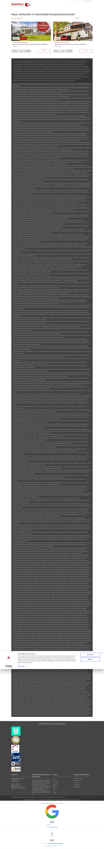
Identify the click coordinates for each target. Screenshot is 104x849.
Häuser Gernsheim (68, 413)
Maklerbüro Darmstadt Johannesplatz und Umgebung (75, 597)
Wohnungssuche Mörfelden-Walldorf (37, 124)
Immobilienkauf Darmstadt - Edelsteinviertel (20, 551)
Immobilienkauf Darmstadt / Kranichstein (77, 199)
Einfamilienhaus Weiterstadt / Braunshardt (20, 482)
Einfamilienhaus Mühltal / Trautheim (19, 254)
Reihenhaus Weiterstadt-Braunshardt (24, 96)
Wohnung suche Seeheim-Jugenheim (19, 204)
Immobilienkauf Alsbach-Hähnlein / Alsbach (66, 346)
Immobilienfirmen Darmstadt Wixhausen (27, 560)
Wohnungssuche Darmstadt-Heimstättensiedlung (43, 131)
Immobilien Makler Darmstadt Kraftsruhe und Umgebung (37, 585)
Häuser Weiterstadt (20, 153)
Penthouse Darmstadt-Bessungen (64, 293)
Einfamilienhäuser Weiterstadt (65, 154)
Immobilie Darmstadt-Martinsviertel (45, 539)
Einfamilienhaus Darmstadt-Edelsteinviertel (36, 147)
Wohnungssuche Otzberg (53, 89)
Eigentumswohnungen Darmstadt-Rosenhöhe (61, 170)
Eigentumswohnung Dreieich (24, 257)
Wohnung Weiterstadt (67, 153)
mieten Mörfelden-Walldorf (62, 124)
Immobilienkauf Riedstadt (61, 245)
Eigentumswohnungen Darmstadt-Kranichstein (56, 110)
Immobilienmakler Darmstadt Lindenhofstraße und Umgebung (30, 681)
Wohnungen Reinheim (71, 457)
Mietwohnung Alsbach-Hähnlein (31, 183)
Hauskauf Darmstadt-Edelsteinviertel (51, 149)
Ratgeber (55, 784)
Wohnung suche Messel (60, 477)
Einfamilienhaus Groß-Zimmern (58, 383)
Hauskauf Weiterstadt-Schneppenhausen (65, 448)
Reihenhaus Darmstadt (59, 314)
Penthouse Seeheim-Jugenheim (26, 206)
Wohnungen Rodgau (66, 459)
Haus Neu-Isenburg (54, 500)
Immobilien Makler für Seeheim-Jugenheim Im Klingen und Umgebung (53, 681)
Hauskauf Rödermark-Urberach (42, 321)
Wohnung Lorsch (16, 261)
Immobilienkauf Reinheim (25, 456)
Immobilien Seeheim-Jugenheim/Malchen (56, 429)
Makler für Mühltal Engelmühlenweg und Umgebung (40, 698)
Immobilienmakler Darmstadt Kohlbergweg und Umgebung (45, 640)
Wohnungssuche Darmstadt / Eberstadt (31, 160)
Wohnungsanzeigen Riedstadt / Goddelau (56, 324)
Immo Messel (79, 475)
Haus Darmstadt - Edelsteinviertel (36, 553)
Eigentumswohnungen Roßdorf (40, 231)
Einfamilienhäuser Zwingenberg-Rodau (33, 179)
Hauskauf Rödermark (28, 223)
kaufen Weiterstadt (16, 154)
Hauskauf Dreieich (76, 257)
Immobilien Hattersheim (72, 406)
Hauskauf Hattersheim (81, 406)
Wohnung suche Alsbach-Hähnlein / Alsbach (50, 346)
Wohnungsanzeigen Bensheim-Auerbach (45, 278)
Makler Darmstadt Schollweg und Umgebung (67, 590)
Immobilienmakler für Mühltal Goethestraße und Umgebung (46, 707)
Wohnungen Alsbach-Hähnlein (77, 186)
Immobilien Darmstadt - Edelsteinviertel (51, 551)
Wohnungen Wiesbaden (52, 91)
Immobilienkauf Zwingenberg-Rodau (37, 181)
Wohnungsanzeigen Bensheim (77, 101)
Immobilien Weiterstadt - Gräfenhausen (62, 266)
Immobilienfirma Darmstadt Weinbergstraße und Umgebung (67, 636)
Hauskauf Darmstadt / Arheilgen (26, 376)
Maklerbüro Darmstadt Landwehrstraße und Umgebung (42, 670)
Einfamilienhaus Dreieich (67, 259)
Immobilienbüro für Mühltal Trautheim (25, 691)
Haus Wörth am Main (55, 351)
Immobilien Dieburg (61, 503)
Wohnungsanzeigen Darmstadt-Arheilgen (67, 167)
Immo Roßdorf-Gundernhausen (24, 99)
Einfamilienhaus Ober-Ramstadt (43, 236)
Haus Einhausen (43, 486)
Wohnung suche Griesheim (32, 512)
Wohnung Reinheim (16, 456)
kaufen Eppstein (47, 498)
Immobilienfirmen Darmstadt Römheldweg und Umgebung (76, 631)
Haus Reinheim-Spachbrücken (45, 112)
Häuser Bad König (75, 339)
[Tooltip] (63, 803)
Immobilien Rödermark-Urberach (65, 321)
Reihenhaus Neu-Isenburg (46, 500)
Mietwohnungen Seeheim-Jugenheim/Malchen (29, 431)
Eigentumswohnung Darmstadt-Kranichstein (78, 108)
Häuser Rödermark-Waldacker (79, 369)
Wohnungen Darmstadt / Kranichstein (63, 199)
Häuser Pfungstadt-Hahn (82, 365)
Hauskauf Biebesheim (43, 479)
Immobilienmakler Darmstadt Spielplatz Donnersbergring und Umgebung (62, 620)
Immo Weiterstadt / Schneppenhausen (57, 142)
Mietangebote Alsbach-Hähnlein (33, 186)
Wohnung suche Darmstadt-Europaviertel (60, 305)
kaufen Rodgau (15, 459)
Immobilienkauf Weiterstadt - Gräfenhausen (20, 264)
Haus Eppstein (52, 498)
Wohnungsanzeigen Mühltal (18, 303)
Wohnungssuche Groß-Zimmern (18, 381)
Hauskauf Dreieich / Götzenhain (43, 434)
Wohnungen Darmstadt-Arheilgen (27, 167)
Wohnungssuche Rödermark (38, 220)
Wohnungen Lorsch (23, 261)
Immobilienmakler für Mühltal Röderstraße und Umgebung (60, 698)
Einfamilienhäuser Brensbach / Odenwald (60, 270)
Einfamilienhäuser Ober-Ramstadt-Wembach (29, 227)
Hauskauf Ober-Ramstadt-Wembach (43, 227)
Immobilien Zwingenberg (49, 340)
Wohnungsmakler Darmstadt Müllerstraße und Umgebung (77, 668)
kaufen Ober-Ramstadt (26, 241)
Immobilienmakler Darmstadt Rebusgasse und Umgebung (27, 617)
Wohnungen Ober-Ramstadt (51, 238)
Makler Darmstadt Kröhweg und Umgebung (56, 608)
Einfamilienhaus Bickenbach (51, 174)
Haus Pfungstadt (51, 489)
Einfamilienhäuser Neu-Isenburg (84, 500)
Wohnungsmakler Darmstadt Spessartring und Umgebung (46, 636)
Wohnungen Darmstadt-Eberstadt (52, 218)
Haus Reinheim (86, 456)
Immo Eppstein (66, 498)
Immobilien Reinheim (16, 457)
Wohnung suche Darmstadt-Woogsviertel (72, 117)
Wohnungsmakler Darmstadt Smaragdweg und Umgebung (64, 645)
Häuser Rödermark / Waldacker (72, 273)
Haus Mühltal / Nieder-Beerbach (50, 285)
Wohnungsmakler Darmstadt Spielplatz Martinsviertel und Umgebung (29, 597)
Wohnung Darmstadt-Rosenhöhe (75, 170)
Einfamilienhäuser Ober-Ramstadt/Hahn (26, 440)
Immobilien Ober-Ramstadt (27, 239)
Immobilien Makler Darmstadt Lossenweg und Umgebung (43, 645)
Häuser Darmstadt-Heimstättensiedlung (34, 126)
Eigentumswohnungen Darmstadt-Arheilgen (28, 169)
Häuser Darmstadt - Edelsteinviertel (48, 553)
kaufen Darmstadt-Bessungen (22, 291)
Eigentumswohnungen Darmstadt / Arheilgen (66, 374)
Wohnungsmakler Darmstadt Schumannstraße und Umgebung (24, 688)
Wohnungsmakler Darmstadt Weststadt (74, 562)
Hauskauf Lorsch (46, 261)
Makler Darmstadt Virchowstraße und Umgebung (61, 670)
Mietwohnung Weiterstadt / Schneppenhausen (44, 144)
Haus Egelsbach (54, 163)
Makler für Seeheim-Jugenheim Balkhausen (43, 688)
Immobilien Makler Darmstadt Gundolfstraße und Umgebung (72, 613)
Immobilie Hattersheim (39, 406)
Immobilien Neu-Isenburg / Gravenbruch (33, 415)
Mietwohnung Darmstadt (84, 312)
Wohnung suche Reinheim (49, 457)
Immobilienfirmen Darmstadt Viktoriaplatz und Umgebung (51, 592)
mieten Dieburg (50, 505)
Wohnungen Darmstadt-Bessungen (60, 291)
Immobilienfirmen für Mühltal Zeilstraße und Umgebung (41, 702)
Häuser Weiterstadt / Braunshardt (28, 484)
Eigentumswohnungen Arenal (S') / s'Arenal (20, 202)
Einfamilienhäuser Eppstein (75, 498)
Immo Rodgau (26, 461)
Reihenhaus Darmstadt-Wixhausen (84, 395)
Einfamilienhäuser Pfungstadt (28, 489)
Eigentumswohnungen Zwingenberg (33, 344)
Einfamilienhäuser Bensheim (66, 103)
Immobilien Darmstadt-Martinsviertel (65, 537)
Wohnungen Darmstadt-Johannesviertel (20, 427)
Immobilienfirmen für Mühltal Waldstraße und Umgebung (76, 695)
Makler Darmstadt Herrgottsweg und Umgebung (81, 594)
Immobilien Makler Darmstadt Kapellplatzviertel (80, 555)
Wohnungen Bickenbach (74, 176)
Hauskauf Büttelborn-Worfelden (32, 378)
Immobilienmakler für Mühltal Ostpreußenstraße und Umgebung (77, 714)
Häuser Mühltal (69, 301)
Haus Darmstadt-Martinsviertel (77, 537)
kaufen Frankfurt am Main (17, 441)
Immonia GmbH (33, 797)
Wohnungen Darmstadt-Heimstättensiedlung (28, 128)
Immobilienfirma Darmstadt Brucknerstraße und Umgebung (29, 684)
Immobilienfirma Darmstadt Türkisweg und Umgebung (22, 670)
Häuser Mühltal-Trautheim (54, 298)
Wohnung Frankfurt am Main (28, 441)
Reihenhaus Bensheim (29, 103)
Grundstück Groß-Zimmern (30, 381)
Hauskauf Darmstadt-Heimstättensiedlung (73, 128)
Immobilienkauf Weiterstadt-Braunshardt (20, 94)
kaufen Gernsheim (26, 413)
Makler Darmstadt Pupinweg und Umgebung (58, 610)
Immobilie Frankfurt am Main (38, 441)
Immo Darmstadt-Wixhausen (30, 395)
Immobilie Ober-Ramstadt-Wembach (76, 225)
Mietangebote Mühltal (41, 300)
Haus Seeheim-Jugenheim (81, 204)
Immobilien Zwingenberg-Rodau (78, 179)
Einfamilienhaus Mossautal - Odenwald (20, 386)
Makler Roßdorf (16, 564)
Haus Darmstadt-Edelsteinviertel (24, 149)
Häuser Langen (82, 335)
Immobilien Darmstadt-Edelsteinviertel (65, 149)
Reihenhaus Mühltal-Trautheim (43, 296)
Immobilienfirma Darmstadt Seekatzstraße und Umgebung (72, 606)
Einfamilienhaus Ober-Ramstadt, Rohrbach (20, 156)
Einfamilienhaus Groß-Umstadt (18, 452)
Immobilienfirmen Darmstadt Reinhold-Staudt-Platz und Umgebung (75, 617)
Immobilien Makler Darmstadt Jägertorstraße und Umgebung (56, 677)
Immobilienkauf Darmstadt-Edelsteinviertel (20, 147)
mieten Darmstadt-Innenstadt (62, 192)
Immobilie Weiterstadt (83, 154)
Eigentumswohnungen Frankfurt (36, 548)
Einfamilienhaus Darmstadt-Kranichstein (38, 108)
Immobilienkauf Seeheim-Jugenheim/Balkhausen (46, 135)
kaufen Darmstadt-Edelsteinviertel (77, 147)
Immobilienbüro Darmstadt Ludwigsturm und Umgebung (72, 583)
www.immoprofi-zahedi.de (19, 788)
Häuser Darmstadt (43, 310)
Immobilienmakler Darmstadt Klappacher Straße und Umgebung (67, 647)
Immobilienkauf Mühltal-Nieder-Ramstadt (20, 411)
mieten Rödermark (47, 220)
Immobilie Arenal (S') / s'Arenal (42, 200)
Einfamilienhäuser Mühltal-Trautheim (53, 294)
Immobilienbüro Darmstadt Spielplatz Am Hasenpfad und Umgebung (51, 617)
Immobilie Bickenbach (35, 177)
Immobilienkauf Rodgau (33, 459)
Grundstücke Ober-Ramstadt (18, 238)
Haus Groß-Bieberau (26, 317)
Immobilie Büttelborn (59, 234)
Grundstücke (76, 782)
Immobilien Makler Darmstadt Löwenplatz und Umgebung (70, 581)
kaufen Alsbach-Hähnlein (67, 183)
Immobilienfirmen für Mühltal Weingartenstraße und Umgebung (59, 709)
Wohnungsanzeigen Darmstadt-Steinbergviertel (77, 544)
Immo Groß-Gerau (47, 390)
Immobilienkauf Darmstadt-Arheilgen (43, 169)
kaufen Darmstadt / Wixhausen (18, 401)
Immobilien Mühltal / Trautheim (31, 255)
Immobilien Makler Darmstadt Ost (40, 558)
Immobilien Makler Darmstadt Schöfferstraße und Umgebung (55, 668)
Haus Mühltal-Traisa (77, 250)
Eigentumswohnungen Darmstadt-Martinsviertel (36, 535)
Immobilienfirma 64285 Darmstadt (47, 565)
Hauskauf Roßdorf (57, 231)
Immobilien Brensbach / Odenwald (34, 270)
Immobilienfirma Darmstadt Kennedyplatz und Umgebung (78, 576)
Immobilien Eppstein (59, 498)
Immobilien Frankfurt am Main (49, 441)
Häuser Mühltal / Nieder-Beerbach (41, 287)
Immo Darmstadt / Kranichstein (45, 195)
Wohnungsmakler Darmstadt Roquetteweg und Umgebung (50, 642)
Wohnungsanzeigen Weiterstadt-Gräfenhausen (43, 521)
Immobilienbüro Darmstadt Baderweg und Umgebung (22, 682)
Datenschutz (58, 797)
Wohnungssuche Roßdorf (20, 232)
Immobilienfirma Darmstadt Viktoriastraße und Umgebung (61, 633)
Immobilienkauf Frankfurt (63, 549)
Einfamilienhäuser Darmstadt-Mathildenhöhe (63, 466)
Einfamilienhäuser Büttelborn (28, 234)
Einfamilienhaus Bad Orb (17, 394)
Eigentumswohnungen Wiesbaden (41, 91)
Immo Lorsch (63, 261)
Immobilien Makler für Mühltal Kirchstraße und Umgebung (80, 709)
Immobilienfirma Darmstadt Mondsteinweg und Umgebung (61, 673)
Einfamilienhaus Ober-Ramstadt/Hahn (19, 438)
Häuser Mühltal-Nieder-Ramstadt (50, 411)
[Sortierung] (83, 18)
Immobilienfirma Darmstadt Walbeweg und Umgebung (34, 654)
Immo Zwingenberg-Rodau (56, 179)
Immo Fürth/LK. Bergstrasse (32, 463)
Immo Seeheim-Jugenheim (28, 209)
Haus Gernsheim (86, 413)
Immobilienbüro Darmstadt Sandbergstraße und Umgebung (27, 626)
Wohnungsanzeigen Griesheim (26, 510)
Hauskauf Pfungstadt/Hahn (48, 532)
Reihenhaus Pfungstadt (66, 491)
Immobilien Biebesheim (28, 479)
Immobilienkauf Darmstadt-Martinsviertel (51, 537)
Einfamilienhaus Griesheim (22, 512)
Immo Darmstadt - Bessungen (49, 138)
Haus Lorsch (35, 262)
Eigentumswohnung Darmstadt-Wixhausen (34, 397)
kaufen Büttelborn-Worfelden (26, 379)
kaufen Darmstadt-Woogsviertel (81, 119)
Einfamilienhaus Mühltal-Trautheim (40, 294)
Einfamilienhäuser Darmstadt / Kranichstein (58, 195)
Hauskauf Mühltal (49, 300)
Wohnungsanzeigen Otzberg (77, 87)
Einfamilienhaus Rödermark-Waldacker (20, 369)
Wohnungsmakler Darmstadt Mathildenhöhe (60, 557)
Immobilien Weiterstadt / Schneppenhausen (27, 144)
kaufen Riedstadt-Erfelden (84, 420)
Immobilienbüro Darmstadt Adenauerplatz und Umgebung (23, 611)
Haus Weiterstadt (34, 154)
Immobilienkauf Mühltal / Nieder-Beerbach (27, 287)
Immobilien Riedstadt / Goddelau (73, 326)
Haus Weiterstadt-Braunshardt (64, 96)
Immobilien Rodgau (58, 459)
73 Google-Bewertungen (52, 827)
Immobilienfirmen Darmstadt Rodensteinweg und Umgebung (59, 656)
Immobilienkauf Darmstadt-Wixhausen (57, 395)
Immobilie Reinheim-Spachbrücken (72, 112)
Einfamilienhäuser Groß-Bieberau (55, 317)
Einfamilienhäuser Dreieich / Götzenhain (80, 434)
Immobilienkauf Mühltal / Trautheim (19, 255)
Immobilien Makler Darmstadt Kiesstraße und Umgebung (29, 606)
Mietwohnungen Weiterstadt (25, 154)
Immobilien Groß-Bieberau (23, 319)
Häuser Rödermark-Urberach (26, 323)
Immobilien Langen (47, 337)
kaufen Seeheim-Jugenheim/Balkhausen (79, 135)
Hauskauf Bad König (82, 339)
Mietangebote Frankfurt (68, 548)
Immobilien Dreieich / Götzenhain (66, 434)
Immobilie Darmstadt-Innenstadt (37, 192)
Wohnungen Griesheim (67, 512)
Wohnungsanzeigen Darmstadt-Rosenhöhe (78, 172)
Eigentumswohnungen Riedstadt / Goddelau (72, 324)
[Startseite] (20, 5)
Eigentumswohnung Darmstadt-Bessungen (25, 293)
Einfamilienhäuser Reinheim (26, 457)
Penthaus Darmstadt (16, 316)
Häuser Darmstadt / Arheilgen (80, 374)
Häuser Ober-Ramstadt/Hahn (32, 438)
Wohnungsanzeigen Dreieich (60, 257)
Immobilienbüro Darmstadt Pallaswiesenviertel (55, 564)
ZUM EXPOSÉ (43, 51)
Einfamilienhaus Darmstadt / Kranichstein (31, 195)
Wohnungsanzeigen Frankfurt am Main (27, 443)
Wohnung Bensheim (16, 101)
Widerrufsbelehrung (51, 797)
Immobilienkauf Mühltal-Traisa (39, 250)
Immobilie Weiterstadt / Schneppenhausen (72, 142)
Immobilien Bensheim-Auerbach (18, 278)
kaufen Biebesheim (69, 479)
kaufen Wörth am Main (47, 351)
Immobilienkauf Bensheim (35, 101)
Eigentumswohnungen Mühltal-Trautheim (80, 294)
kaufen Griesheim (78, 510)
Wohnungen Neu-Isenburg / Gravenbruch (20, 418)
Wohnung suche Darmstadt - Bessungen (20, 138)
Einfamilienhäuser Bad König (59, 339)
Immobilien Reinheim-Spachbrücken (38, 114)
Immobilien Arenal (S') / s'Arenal (72, 202)
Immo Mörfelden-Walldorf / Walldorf (49, 470)
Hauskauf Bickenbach (78, 174)
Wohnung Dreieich (16, 259)
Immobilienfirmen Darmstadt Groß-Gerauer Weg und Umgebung (69, 672)
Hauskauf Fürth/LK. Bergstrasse (43, 463)
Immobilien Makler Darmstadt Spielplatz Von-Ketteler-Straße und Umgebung (26, 619)
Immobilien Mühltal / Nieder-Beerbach (63, 285)
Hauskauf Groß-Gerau (39, 390)
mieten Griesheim (25, 509)
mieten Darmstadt (16, 314)
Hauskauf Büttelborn (51, 234)
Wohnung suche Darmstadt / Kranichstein (70, 197)
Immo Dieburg (32, 503)
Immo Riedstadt (59, 243)
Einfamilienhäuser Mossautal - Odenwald (20, 388)
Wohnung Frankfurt (26, 548)
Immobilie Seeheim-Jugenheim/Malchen (61, 431)
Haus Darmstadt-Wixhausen (77, 397)
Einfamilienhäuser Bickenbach (29, 174)
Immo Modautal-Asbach (50, 328)
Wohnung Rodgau (51, 459)
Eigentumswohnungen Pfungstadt (77, 491)
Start (54, 778)
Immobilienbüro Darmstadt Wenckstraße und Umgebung (75, 643)
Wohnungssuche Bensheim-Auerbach (70, 280)
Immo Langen (53, 337)
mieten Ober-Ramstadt (17, 241)
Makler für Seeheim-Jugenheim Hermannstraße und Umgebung (30, 695)
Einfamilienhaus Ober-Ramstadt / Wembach (20, 355)
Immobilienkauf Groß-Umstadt (39, 452)
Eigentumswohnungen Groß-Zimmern (37, 385)
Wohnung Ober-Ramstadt (84, 239)
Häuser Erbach (68, 268)
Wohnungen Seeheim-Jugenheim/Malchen (71, 429)
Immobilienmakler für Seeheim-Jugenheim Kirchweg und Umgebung (54, 695)
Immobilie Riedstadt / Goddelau (35, 326)
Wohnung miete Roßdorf (25, 229)
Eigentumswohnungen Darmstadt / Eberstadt (47, 161)
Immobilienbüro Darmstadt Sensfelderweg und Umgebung (38, 656)
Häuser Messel (21, 475)
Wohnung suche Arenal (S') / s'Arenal (59, 202)
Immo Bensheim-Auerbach (33, 280)
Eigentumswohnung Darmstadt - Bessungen (48, 140)
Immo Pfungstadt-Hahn (30, 367)
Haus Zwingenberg (82, 342)
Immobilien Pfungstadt (59, 489)
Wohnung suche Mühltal (27, 301)
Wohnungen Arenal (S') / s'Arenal (54, 200)
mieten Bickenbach (48, 176)
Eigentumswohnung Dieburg (42, 505)
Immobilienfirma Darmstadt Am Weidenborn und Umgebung (23, 650)
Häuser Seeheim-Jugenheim (60, 204)
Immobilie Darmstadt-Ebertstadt (32, 332)
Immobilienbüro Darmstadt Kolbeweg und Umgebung (65, 640)
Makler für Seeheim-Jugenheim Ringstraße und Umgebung (51, 700)
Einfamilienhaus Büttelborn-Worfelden (19, 378)
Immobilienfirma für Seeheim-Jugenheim (60, 689)
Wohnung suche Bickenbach (40, 174)
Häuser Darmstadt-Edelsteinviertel (64, 147)
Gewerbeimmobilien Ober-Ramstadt (72, 239)
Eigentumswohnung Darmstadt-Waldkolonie (49, 493)
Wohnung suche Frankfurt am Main (61, 441)
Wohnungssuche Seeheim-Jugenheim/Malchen (39, 429)
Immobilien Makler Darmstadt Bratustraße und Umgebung (58, 649)
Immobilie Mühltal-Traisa (17, 252)
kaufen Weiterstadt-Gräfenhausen (80, 519)
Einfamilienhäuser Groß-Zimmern (62, 381)
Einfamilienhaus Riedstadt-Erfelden (63, 420)
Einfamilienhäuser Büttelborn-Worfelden (39, 379)
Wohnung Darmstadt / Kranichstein (24, 197)
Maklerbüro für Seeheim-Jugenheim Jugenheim (60, 688)
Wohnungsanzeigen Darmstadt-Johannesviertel (33, 424)
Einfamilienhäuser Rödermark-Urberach (39, 323)
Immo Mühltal (54, 301)
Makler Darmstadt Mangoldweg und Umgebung (64, 624)
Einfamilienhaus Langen (64, 335)
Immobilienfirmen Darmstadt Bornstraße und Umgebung (49, 626)
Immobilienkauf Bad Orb (44, 394)
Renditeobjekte (77, 786)
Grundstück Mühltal (33, 300)
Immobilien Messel (86, 475)
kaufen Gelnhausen (16, 362)
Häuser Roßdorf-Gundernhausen (34, 98)
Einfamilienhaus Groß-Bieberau (67, 317)
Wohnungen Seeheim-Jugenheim (48, 204)
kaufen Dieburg (56, 505)
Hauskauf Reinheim (51, 456)
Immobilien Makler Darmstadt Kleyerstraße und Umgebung (69, 652)
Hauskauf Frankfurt (29, 549)
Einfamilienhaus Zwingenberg (31, 342)
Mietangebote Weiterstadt (70, 151)
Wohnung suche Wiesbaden (18, 92)
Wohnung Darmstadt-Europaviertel (54, 307)
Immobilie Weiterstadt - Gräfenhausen (80, 264)
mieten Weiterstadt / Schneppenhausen (60, 144)
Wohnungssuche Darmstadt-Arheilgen (31, 165)
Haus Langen (15, 335)
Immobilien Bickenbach (17, 177)
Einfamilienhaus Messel (35, 477)
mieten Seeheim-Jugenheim (18, 209)
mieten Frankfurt (22, 549)
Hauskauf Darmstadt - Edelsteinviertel (81, 551)
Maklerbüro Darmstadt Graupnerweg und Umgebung (28, 647)
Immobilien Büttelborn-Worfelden (80, 378)
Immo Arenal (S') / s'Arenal (33, 202)
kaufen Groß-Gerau (54, 390)
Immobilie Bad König (36, 339)
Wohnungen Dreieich (59, 259)
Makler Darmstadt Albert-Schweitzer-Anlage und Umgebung (70, 572)
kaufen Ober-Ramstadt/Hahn (54, 438)
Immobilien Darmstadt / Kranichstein (49, 199)
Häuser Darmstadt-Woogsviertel (23, 119)
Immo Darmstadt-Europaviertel (73, 305)
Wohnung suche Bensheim (25, 101)
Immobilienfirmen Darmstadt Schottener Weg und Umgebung (34, 677)
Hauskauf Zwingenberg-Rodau (66, 179)
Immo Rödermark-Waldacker (68, 369)
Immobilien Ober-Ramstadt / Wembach (32, 356)
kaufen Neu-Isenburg (37, 500)
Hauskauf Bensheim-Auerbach (44, 280)
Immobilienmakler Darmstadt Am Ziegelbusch (39, 564)
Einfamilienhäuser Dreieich (34, 257)
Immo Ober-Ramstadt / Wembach (59, 356)
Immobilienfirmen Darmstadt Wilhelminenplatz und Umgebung (37, 571)
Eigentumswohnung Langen (23, 335)
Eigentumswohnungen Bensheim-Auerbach (81, 277)
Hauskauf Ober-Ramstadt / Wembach (35, 355)
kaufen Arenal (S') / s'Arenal (18, 200)
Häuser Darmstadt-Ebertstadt (33, 333)
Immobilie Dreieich (35, 259)
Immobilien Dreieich (68, 257)
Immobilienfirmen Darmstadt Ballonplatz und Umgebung (49, 581)
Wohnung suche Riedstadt (25, 243)
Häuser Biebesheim (62, 479)
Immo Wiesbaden (32, 91)
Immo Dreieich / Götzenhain (55, 434)
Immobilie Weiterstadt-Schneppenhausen (71, 450)
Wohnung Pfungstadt (64, 487)
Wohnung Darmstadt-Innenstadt (26, 193)
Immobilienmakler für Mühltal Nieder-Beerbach (73, 693)
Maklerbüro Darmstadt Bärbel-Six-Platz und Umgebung (61, 615)
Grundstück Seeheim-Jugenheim (53, 206)
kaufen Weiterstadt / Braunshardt (41, 484)
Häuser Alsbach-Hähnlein (77, 183)
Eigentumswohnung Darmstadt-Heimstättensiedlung (49, 130)
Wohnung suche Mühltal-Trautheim (76, 296)
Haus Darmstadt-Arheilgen (55, 165)
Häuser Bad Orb (64, 394)
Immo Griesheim (40, 512)
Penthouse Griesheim (48, 512)
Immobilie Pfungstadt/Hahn (76, 532)
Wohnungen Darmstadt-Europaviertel (41, 307)
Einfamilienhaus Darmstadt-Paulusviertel (20, 211)
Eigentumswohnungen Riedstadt (72, 245)
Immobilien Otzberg (22, 87)
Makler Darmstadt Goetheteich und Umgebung (30, 583)
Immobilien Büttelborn (80, 234)
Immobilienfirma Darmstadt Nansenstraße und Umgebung (61, 661)
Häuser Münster (86, 282)
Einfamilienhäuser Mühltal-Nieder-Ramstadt (35, 411)
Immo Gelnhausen (48, 362)
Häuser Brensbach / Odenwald (45, 271)
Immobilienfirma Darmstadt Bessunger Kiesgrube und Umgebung (76, 619)
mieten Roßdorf (31, 231)
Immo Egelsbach (40, 163)
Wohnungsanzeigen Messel (38, 475)
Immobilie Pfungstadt (27, 487)
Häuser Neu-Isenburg (62, 500)
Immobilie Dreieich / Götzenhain (56, 436)
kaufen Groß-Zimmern (69, 383)
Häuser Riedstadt (41, 243)
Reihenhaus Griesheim (17, 509)
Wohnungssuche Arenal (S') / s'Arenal (45, 202)
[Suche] (69, 1)
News (54, 790)
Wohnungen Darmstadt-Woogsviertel (48, 115)
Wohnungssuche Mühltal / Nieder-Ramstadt (57, 528)
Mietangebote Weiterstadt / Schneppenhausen (76, 144)
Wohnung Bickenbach (40, 176)
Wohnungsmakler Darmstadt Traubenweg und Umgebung (40, 633)
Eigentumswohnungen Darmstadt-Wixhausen (64, 397)
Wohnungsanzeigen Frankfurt (47, 548)
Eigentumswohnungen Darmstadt (49, 312)
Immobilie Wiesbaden (58, 92)
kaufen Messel (42, 477)
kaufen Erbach (40, 268)
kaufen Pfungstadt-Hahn (40, 365)
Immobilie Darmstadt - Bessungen (68, 137)
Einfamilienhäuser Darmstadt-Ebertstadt (58, 332)
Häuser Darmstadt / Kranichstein (23, 199)
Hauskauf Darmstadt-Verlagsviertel (49, 514)
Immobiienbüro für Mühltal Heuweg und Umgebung (22, 702)
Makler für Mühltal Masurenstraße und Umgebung (26, 707)
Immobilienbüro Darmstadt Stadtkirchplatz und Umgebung (55, 631)
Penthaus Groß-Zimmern (67, 385)
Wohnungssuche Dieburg (24, 503)
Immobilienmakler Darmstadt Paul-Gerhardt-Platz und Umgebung (67, 569)
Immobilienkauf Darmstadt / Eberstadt (70, 160)
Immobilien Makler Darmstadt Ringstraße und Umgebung (65, 611)
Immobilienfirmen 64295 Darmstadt (31, 567)
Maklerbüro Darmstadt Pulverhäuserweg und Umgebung (69, 679)
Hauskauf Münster (16, 282)
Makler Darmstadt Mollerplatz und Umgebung (40, 578)
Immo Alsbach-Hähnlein (56, 186)
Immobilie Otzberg (29, 87)
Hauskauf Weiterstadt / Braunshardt (53, 484)
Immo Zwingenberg (77, 340)
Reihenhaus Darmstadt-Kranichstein (24, 108)
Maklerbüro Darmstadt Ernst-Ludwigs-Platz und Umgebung (73, 629)
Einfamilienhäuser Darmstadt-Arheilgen (52, 167)
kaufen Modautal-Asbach (59, 328)
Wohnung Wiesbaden (24, 91)
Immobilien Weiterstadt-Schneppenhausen (55, 450)
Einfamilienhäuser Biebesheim (79, 479)
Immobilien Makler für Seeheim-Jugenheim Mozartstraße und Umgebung (26, 705)
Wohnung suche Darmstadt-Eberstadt (42, 216)
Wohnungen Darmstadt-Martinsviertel (19, 541)
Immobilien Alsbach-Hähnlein (22, 186)
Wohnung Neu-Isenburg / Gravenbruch (78, 415)
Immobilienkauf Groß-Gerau (63, 390)
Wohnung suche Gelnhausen (26, 362)
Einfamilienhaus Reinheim (60, 456)
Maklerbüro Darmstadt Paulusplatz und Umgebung (51, 572)
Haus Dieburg (47, 503)
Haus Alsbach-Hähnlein (31, 188)
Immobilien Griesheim (74, 509)
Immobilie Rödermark (52, 223)
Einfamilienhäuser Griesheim (76, 512)
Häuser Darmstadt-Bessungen (41, 289)
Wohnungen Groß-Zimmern (73, 381)
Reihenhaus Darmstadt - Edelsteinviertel (36, 551)
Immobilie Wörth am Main (29, 351)
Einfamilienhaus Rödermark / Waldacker (20, 273)
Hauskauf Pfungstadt (72, 487)
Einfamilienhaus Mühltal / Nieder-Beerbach (20, 285)
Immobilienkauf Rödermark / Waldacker (59, 273)
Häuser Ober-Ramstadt (83, 238)
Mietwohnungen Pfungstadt (18, 489)
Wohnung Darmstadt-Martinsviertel (83, 535)
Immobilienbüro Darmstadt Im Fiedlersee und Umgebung (27, 652)
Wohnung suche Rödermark (18, 220)
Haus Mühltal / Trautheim (65, 254)
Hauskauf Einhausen (83, 486)
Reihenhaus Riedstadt (36, 245)
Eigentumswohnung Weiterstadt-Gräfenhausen (74, 521)
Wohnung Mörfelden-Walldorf (25, 124)
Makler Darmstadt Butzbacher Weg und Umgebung (45, 666)
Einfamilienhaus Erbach (17, 268)
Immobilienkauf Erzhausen (17, 358)
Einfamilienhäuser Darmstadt (59, 310)
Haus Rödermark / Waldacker (29, 275)
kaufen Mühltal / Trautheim (45, 254)
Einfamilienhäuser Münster (78, 282)
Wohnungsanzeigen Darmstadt (81, 310)
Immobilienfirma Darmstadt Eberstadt (46, 562)
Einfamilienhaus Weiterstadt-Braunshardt (50, 96)
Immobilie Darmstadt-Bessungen (29, 289)
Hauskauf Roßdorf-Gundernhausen (76, 98)
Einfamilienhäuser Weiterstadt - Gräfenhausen (21, 266)
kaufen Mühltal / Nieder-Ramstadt (56, 526)
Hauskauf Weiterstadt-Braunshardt (73, 94)
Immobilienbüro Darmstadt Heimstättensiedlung (68, 560)
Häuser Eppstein (33, 498)
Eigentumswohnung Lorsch (52, 262)
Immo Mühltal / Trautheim (75, 254)
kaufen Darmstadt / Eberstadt (18, 160)
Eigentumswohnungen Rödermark (19, 222)
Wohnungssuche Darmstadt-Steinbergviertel (30, 546)
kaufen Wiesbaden (16, 91)
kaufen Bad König (68, 339)
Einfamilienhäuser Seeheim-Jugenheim (40, 206)
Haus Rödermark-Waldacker (32, 369)
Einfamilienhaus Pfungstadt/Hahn (19, 532)
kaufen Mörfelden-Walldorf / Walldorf (19, 470)
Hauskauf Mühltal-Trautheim (32, 296)
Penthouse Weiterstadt (75, 154)
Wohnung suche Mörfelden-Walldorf (51, 124)
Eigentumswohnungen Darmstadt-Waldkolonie (33, 493)
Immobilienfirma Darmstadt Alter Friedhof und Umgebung (41, 615)
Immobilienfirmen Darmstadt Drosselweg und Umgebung (48, 652)
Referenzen (55, 786)
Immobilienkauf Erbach (33, 268)
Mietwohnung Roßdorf (70, 229)
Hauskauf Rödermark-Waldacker (56, 369)
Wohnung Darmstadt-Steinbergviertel (61, 544)
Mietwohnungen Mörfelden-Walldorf (74, 124)
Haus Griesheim (31, 509)
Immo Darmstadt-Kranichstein (70, 110)
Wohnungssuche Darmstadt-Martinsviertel (20, 537)
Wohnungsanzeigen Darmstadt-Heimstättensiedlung (68, 130)
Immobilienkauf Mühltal (35, 303)
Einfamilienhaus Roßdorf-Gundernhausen (20, 98)
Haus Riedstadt (43, 245)
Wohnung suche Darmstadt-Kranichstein (40, 107)
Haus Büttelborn (44, 234)
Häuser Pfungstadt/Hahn (66, 532)
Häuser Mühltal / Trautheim (85, 254)
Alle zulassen (90, 834)
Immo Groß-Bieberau (32, 319)
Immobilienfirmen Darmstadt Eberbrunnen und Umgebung (44, 611)
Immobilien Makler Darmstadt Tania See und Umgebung (45, 604)
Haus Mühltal (66, 300)
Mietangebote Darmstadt (75, 314)
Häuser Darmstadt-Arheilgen (65, 165)
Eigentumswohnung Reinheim (71, 456)
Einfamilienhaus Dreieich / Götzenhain (43, 436)
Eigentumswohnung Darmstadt (18, 312)
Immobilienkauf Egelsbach (62, 163)
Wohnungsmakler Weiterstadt (34, 562)
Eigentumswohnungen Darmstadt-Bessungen (71, 289)
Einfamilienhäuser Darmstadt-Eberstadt (71, 216)
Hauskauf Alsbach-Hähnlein (66, 186)
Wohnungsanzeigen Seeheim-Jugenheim (20, 208)
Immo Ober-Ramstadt (42, 238)
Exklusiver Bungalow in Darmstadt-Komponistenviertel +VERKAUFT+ (30, 44)
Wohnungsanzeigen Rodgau (43, 459)
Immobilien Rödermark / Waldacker (34, 273)
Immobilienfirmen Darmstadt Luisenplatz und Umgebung (35, 622)
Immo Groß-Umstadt (61, 452)
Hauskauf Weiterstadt (35, 153)
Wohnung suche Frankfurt (17, 548)
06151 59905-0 (88, 1)
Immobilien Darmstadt (43, 314)
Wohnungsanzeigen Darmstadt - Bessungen (36, 138)
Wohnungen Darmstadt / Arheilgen (50, 376)
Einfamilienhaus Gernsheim (18, 413)
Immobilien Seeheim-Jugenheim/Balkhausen (29, 135)
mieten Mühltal (35, 301)
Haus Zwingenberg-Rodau (45, 179)
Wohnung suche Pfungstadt (81, 487)
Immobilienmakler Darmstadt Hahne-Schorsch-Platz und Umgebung (65, 587)
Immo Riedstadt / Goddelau (44, 324)
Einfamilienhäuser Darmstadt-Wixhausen (43, 395)
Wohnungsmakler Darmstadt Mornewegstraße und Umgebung (51, 606)
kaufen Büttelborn (66, 234)
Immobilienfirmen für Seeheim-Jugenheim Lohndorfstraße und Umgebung (76, 711)
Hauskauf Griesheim (85, 512)
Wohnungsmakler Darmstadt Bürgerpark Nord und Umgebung (63, 567)
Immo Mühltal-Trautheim (45, 298)
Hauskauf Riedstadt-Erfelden (51, 420)
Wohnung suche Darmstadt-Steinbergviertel (65, 542)
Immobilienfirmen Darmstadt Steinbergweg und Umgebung (29, 613)
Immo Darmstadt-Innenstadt (33, 190)
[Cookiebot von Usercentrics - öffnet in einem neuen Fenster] (9, 846)
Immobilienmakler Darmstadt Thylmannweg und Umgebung (58, 603)
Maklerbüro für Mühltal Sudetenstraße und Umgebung (38, 714)
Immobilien (55, 780)
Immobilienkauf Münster (46, 282)
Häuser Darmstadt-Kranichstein (41, 110)
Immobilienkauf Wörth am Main (65, 351)
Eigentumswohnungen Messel (18, 477)
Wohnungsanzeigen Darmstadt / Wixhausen (52, 402)
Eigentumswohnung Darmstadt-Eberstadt (28, 216)
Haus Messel (15, 475)
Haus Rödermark (35, 223)
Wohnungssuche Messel (28, 475)
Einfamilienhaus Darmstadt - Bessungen (82, 137)
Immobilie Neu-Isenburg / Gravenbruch (52, 418)
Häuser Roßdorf (62, 229)
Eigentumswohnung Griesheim (59, 510)
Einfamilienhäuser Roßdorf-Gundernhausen (48, 98)
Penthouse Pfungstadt (67, 489)
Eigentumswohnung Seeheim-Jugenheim (34, 204)
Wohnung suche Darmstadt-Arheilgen (77, 165)
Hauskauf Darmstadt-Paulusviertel (35, 213)
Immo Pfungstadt (59, 491)
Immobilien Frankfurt (85, 548)
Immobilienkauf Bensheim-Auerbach (31, 278)
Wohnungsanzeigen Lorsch (80, 261)
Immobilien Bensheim (67, 101)
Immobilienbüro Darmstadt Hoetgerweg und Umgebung (32, 629)
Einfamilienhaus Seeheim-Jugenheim (52, 209)
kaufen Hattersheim (21, 408)
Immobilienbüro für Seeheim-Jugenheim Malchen (78, 688)
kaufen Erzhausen (43, 358)
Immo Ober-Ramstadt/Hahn (43, 438)
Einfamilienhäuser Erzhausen (60, 358)
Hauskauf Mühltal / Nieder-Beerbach (77, 285)
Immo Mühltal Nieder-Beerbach (50, 447)
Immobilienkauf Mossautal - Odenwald (34, 386)
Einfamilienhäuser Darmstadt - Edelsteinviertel (21, 553)
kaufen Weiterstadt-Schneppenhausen (37, 448)
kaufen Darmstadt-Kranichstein (51, 108)
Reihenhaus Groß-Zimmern (84, 381)
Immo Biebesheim (36, 479)
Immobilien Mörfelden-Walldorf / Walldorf (27, 473)
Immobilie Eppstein (40, 498)
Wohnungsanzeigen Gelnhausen (41, 363)
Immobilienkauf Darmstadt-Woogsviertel (20, 117)
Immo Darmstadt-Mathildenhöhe (77, 466)
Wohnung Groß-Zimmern (38, 383)
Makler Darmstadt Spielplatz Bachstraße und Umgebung (37, 603)
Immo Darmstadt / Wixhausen (71, 401)
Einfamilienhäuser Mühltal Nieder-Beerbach (36, 447)
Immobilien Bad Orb (76, 394)
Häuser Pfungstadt (44, 487)
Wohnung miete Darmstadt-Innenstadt (24, 192)
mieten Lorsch (87, 261)
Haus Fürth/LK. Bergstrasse (67, 463)
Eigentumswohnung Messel (51, 477)
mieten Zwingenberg (21, 342)
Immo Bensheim (36, 103)
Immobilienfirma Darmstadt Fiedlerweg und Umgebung (75, 601)
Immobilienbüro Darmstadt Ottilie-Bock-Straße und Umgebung (73, 663)
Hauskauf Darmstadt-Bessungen (39, 293)
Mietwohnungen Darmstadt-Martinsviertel (35, 537)
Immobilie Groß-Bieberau (41, 319)
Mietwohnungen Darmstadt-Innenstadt (50, 192)
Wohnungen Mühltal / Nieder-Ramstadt (33, 525)
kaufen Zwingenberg (58, 340)
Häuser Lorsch (29, 261)
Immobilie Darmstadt (25, 310)
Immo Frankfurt (36, 549)
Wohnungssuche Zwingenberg (39, 340)
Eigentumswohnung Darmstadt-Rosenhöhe (32, 170)
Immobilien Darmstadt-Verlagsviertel (37, 516)
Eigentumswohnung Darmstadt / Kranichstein (39, 197)
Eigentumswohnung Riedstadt (50, 243)
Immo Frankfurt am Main (38, 443)
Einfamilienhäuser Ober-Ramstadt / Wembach (81, 355)
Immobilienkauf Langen (55, 335)
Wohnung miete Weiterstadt (18, 151)
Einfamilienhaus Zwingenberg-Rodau (19, 179)
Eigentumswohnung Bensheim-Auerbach (71, 278)
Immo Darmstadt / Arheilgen (38, 376)
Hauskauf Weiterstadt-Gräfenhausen (65, 518)
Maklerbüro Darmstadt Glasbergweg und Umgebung (22, 620)
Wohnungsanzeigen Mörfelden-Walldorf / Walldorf (65, 470)
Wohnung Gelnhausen (83, 362)
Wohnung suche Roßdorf (82, 231)
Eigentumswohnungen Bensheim (57, 101)
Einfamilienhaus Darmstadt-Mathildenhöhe (20, 466)
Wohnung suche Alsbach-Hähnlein (45, 186)
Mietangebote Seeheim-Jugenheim (66, 206)
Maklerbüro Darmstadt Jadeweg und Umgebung (30, 659)
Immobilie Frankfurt (72, 549)
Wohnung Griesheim (38, 509)
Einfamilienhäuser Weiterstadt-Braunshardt (47, 94)
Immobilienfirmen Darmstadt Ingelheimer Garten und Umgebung (44, 580)
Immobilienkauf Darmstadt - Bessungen (33, 140)
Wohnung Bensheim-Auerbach (18, 277)
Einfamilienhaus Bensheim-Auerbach (56, 280)
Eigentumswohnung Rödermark (56, 220)
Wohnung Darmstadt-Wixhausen (18, 395)
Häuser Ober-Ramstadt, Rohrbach (35, 156)
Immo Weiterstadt (28, 153)
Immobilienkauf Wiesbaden (40, 92)
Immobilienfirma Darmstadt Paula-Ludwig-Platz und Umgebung (28, 590)
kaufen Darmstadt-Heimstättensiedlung (27, 131)
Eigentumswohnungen (78, 778)
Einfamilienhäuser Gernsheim (44, 413)
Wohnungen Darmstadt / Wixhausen (58, 401)
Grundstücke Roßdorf (38, 232)
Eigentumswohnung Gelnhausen (29, 363)
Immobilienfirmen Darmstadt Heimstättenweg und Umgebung (43, 682)
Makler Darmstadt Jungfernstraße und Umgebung (47, 647)
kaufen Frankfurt (16, 549)
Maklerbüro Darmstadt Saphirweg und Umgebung (26, 666)
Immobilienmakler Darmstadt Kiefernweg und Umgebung (64, 666)
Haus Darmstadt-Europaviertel (18, 305)
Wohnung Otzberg (36, 87)
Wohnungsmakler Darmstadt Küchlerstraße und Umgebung (50, 613)
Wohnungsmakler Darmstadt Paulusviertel (20, 555)
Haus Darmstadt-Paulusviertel (49, 211)
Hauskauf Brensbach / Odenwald (46, 270)
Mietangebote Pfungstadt (41, 491)
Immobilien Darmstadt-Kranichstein (50, 105)
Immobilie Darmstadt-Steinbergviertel (79, 542)
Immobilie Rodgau (84, 459)
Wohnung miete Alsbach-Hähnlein (19, 183)
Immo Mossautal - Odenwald (47, 386)
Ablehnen (90, 839)
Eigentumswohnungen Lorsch (54, 261)
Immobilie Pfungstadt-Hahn (30, 365)
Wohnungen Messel (63, 475)
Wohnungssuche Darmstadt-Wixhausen (52, 399)
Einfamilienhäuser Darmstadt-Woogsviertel (50, 119)
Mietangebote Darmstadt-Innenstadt (74, 192)
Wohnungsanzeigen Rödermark (41, 222)
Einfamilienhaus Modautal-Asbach (19, 328)
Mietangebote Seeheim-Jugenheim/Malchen (45, 431)
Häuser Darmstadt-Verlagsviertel (62, 514)
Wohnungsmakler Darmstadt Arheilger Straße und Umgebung (39, 673)
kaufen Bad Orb (57, 394)
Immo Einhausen (26, 486)
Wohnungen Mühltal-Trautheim (25, 298)
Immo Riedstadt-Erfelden (74, 420)
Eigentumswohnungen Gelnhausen (38, 362)
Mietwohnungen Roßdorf (34, 229)
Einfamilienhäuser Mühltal (44, 303)
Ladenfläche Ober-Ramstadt (62, 238)
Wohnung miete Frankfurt (43, 549)
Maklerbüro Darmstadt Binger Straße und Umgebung (46, 624)
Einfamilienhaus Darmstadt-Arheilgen (56, 169)
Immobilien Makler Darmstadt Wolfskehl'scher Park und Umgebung (61, 571)
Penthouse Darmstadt (38, 312)
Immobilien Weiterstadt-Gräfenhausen (59, 521)
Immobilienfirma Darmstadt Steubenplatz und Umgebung (67, 638)
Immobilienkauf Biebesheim (53, 479)
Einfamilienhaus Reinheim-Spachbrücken (20, 112)
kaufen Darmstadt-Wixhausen (26, 399)
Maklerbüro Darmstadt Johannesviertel (33, 557)
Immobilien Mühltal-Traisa (29, 250)
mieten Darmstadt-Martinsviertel (68, 539)
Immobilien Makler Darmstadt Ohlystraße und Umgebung (65, 682)
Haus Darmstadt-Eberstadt (17, 215)
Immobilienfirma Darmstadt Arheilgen (19, 557)
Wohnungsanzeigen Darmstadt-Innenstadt (20, 190)
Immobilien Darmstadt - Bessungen (74, 140)
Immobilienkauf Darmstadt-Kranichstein (64, 105)
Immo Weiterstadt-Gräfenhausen (28, 521)
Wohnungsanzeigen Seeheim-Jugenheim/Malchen (22, 429)
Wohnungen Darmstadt (17, 310)
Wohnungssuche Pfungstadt (77, 489)
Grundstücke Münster (24, 282)
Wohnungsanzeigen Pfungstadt (22, 491)
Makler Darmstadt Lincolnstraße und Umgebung (40, 620)
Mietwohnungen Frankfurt (80, 549)
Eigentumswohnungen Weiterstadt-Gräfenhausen (49, 518)
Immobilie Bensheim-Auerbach (22, 280)
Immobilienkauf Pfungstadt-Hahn (61, 365)
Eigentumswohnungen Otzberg (34, 89)
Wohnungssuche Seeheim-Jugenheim (79, 206)
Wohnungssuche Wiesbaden (62, 91)
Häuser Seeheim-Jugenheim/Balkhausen (53, 133)
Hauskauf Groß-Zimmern (51, 381)
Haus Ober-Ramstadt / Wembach (19, 356)
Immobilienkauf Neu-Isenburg (18, 500)
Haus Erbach (46, 268)
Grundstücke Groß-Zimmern (50, 385)
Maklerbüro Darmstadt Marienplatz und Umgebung (22, 578)
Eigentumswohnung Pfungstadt (54, 487)
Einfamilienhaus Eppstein (17, 498)
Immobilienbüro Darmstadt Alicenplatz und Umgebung (77, 578)
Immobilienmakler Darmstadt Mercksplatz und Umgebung (34, 631)
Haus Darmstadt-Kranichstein (27, 107)
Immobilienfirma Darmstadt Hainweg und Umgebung (22, 610)
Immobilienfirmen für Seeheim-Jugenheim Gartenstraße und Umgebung (25, 679)
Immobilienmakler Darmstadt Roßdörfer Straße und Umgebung (53, 643)
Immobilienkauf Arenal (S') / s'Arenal (29, 200)
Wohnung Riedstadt (16, 243)
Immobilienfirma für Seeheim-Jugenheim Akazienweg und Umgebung (29, 693)
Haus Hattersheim (64, 406)
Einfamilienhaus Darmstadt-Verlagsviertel (20, 514)
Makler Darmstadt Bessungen (34, 555)
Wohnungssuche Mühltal (25, 300)
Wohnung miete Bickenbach (62, 174)
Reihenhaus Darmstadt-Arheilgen (39, 167)
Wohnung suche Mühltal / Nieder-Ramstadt (41, 526)
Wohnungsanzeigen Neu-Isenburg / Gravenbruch (32, 417)
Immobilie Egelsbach (24, 163)
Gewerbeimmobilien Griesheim (37, 510)
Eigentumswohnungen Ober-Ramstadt (30, 238)
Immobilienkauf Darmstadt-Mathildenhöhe (42, 468)
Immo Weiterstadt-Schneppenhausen (51, 448)
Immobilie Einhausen (57, 486)
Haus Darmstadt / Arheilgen (18, 372)
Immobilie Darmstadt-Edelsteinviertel (50, 147)
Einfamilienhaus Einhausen (18, 486)
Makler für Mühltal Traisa (72, 689)
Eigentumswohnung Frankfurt (58, 548)
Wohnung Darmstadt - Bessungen (30, 137)
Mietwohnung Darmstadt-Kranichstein (28, 110)
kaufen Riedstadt (20, 245)
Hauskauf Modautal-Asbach (30, 328)
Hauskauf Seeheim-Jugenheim (33, 208)
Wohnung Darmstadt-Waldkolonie (64, 493)
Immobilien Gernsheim (61, 413)
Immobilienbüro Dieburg (86, 562)
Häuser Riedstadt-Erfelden (42, 422)
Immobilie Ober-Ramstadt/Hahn (39, 440)
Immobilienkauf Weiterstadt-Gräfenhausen (52, 519)
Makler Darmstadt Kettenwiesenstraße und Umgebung (27, 663)
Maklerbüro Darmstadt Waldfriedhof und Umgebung (26, 587)
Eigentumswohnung (16, 85)
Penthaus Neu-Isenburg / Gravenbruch (48, 415)
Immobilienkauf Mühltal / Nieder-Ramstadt (41, 528)
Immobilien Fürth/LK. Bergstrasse (56, 463)
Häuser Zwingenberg (51, 342)
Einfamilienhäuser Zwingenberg (27, 340)
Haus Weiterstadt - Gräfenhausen (36, 266)
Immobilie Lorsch (24, 262)
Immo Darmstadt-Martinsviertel (57, 539)
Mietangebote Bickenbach (26, 177)
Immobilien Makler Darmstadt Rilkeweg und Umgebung (68, 627)
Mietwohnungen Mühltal (54, 303)
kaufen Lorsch (30, 262)
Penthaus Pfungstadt (32, 491)
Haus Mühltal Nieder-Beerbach (59, 445)
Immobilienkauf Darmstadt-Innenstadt (45, 190)
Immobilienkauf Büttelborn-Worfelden (67, 378)
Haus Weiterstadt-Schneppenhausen (80, 448)
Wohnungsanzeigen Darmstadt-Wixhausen (67, 399)
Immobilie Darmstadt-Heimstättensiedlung (44, 128)
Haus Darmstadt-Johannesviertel (19, 424)
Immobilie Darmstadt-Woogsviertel (45, 117)
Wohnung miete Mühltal (73, 300)
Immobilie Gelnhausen (65, 362)
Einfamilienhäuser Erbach (60, 268)
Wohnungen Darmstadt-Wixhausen (71, 395)
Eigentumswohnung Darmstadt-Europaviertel (26, 307)
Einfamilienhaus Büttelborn (17, 234)
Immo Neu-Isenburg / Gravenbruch (66, 417)
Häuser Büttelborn (37, 234)
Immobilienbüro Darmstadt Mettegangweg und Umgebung (34, 686)
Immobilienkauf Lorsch (62, 262)
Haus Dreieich (15, 257)
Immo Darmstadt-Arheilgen (69, 169)
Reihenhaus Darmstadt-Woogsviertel (62, 115)
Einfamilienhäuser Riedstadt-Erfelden (19, 422)
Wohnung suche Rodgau (23, 459)
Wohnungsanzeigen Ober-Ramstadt (30, 236)
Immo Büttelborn (73, 234)
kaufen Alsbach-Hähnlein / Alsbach (19, 346)
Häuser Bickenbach (43, 177)
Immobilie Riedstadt (34, 243)
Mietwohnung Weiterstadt (80, 151)
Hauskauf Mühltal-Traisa (86, 250)
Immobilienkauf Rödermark (53, 222)
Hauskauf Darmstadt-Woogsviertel (36, 119)
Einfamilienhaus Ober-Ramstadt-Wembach (20, 225)
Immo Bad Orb (70, 394)
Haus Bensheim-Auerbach (58, 278)
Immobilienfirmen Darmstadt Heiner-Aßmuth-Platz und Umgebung (63, 574)
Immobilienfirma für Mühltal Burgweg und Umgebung (76, 681)
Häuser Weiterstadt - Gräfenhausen (66, 264)
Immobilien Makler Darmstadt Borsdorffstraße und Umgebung (38, 665)
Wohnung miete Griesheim (57, 512)
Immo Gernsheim (53, 413)
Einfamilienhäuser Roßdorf (17, 231)
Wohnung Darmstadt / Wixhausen (30, 401)
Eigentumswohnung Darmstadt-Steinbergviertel (48, 542)
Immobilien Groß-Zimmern (77, 385)
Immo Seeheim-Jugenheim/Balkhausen (38, 133)
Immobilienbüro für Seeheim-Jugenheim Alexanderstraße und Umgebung (64, 702)
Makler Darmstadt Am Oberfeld (24, 564)
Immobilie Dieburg (33, 505)
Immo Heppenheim (21, 248)
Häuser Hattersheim (56, 406)
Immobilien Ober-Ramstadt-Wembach (47, 225)
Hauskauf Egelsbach (47, 163)
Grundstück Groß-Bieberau (35, 317)
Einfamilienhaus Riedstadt (67, 243)
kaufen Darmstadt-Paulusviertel (47, 213)
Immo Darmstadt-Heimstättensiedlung (59, 128)
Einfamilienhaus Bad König (18, 339)
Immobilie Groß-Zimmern (48, 383)
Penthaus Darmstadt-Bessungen (73, 291)
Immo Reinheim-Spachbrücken (33, 112)
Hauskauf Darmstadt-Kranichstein (82, 110)
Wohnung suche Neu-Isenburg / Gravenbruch (80, 417)
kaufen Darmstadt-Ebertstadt (55, 333)
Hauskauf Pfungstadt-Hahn (50, 365)
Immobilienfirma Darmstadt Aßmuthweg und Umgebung (49, 679)
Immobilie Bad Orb (36, 394)
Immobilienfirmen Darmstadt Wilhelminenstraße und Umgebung (33, 668)
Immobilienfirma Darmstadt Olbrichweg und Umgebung (52, 629)
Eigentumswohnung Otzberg (45, 87)
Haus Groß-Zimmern (59, 385)
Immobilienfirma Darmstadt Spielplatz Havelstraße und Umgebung (24, 624)
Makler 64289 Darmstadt (69, 565)
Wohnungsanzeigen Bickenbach (23, 176)
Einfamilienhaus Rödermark (78, 220)
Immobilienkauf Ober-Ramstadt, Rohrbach (75, 156)
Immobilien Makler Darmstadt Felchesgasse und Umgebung (75, 686)
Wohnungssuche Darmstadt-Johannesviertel (35, 427)
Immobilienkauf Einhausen (34, 486)
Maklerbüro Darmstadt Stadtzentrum (60, 562)
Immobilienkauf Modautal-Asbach (70, 328)
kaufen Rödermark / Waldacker (46, 273)
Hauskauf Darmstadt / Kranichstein (36, 199)
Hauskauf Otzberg (85, 87)
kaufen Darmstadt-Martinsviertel (80, 539)
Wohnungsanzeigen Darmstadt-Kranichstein (35, 105)
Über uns (55, 788)
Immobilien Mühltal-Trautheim (64, 296)
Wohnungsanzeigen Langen (74, 335)
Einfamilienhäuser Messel (71, 475)
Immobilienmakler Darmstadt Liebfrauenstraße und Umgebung (37, 608)
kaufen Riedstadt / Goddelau (18, 324)
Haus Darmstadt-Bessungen (18, 289)
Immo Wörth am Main (38, 351)
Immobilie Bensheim (20, 103)
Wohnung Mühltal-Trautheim (18, 294)
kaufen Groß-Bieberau (45, 317)
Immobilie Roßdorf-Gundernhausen (63, 98)
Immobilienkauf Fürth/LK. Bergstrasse (28, 464)
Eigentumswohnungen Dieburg (71, 503)
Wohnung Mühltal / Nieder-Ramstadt (19, 525)
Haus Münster (70, 282)
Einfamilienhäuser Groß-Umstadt (51, 452)
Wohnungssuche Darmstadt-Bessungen (36, 291)
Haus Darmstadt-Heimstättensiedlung (19, 126)
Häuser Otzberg (54, 87)
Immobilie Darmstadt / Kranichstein (73, 195)
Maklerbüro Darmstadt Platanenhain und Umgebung (49, 590)
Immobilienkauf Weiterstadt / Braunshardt (35, 482)
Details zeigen (21, 846)
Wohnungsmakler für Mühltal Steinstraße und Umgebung (40, 704)
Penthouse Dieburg (16, 505)
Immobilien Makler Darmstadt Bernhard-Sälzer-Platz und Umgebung (53, 588)
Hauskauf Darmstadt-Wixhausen (38, 399)
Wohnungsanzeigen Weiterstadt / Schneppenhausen (22, 142)
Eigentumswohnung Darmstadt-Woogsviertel (77, 115)
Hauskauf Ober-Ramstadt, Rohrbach (51, 158)
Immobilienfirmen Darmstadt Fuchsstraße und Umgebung (65, 604)
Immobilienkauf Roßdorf (47, 232)
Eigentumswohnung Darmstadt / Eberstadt (75, 161)
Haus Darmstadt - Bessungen (18, 137)
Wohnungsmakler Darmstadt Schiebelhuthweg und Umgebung (46, 627)
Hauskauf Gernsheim (34, 413)
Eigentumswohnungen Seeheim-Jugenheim (71, 208)
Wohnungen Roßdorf (16, 229)
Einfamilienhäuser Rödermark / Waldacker (42, 275)
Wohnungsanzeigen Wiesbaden (82, 91)
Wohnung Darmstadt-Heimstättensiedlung (32, 130)
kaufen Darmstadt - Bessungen (42, 137)
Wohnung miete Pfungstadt (18, 487)
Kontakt (54, 792)
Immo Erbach (74, 268)
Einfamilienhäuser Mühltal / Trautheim (32, 254)
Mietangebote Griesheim (70, 510)
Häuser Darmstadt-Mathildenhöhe (29, 468)
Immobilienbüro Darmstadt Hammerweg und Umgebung (23, 580)
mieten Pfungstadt (44, 489)
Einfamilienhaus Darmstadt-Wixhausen (20, 397)
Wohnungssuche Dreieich (49, 259)
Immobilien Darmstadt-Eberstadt (52, 215)
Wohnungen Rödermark (81, 222)
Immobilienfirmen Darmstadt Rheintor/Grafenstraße (73, 564)
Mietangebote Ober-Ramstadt (18, 236)
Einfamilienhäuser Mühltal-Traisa (68, 250)
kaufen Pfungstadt (37, 489)
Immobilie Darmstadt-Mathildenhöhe (48, 466)
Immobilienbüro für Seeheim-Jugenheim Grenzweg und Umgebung (51, 711)
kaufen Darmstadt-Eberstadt (74, 215)
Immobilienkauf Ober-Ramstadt (73, 238)
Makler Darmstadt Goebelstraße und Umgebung (21, 675)
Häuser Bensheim (57, 103)
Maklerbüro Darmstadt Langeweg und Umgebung (41, 610)
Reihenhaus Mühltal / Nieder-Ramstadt (62, 525)
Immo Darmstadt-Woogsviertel (33, 117)
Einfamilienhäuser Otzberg (23, 89)
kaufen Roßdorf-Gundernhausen (51, 99)
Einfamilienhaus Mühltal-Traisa (18, 250)
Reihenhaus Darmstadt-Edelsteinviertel (38, 149)
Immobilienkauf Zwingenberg (42, 342)
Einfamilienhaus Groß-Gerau (18, 390)
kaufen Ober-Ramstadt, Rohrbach (27, 158)
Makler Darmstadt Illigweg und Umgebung (34, 643)
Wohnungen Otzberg (67, 87)
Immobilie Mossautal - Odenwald (71, 386)
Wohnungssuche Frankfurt (53, 549)
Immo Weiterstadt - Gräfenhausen (48, 266)
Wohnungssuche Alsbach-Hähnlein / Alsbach (34, 346)
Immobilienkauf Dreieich (44, 257)
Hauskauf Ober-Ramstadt (61, 239)
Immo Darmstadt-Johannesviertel (25, 425)
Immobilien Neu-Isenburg (25, 502)
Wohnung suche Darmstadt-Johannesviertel (50, 424)
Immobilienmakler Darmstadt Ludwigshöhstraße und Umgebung (42, 675)
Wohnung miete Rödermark (68, 220)
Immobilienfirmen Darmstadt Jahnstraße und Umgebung (23, 645)
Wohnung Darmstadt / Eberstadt (61, 161)
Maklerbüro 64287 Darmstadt (59, 565)
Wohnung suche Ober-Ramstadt (84, 236)
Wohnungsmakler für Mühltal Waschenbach (40, 691)
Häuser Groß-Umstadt (20, 454)
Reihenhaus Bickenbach (84, 176)
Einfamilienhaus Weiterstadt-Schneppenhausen (21, 448)
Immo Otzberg (15, 89)
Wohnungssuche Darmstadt (85, 314)
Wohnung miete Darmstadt (29, 312)
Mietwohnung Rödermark (43, 223)
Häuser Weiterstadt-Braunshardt (33, 94)
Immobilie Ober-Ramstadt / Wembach (49, 355)
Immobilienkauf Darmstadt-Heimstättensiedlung (67, 126)
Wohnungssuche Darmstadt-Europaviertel (45, 305)
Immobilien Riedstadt (76, 243)
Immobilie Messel (27, 477)
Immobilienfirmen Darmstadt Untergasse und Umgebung (55, 686)
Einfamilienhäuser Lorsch (37, 261)
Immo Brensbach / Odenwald (22, 271)
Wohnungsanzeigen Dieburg (82, 503)
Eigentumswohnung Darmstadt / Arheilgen (45, 372)
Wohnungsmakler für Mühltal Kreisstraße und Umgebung (23, 712)
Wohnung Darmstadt (51, 314)
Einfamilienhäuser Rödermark (71, 222)
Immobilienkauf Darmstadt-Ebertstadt (19, 332)
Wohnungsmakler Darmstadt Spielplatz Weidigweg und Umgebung (52, 619)
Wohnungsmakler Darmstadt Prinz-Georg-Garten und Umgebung (53, 601)
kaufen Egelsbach (16, 163)
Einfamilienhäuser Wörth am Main (77, 351)
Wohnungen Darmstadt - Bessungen (54, 137)
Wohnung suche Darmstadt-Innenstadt (60, 190)
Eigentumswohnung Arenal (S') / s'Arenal (79, 200)
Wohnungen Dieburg (63, 505)
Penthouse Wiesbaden (72, 91)
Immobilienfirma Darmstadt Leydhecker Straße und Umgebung (72, 642)
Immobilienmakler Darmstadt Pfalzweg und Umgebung (57, 578)
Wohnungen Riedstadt (27, 245)
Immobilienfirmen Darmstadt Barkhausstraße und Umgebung (36, 649)
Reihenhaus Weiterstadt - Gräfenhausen (36, 264)
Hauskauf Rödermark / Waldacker (85, 273)
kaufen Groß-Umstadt (79, 452)
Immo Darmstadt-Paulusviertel (23, 213)
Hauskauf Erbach (52, 268)
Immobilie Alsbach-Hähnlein (21, 188)
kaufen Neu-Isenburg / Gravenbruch (19, 415)
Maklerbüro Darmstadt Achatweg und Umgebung (43, 650)
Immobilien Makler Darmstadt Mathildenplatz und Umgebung (56, 622)
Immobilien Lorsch (70, 262)
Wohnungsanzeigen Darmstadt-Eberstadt (38, 218)
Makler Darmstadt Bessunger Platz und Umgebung (46, 569)
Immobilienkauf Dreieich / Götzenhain (19, 434)
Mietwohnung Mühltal (82, 300)
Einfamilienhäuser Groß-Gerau (29, 390)
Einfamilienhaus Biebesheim (18, 479)
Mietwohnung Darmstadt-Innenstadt (73, 190)
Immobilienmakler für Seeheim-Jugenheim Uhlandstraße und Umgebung (26, 711)
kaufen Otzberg (60, 87)
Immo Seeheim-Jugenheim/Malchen (75, 431)
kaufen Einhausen (50, 486)
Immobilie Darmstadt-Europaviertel (67, 307)
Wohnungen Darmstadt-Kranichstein (78, 105)
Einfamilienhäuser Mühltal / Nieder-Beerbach (36, 285)
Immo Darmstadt (76, 312)
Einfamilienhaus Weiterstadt (39, 151)
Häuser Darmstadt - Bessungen (62, 140)
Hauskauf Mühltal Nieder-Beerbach (71, 445)
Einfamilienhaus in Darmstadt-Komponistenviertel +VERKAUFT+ (70, 44)
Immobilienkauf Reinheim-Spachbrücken (58, 112)
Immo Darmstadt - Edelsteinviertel (76, 553)
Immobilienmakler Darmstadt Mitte (75, 557)
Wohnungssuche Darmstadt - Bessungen (80, 138)
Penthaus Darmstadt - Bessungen (19, 140)
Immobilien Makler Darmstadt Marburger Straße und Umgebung (24, 636)
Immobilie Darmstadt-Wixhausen (81, 399)
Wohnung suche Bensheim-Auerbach (66, 277)
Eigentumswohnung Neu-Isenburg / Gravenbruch (50, 417)
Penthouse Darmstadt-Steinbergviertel (29, 544)
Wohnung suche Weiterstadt (45, 153)
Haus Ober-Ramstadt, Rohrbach (39, 158)
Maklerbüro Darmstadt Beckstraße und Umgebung (53, 654)
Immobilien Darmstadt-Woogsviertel (58, 117)
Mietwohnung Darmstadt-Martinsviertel (69, 535)
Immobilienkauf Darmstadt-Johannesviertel (79, 425)
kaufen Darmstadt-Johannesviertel (37, 425)
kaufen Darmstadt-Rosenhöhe (18, 170)
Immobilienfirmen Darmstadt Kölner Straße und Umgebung (70, 659)
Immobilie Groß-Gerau (73, 390)
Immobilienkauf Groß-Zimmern (40, 381)
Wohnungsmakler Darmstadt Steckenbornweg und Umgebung (60, 665)
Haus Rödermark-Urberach (32, 321)
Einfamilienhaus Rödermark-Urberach (19, 321)
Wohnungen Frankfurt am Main (74, 441)
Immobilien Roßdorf (64, 231)
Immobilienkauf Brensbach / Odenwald (74, 270)
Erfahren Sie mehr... (31, 627)
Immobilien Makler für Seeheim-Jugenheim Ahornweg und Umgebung (67, 712)
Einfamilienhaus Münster (55, 282)
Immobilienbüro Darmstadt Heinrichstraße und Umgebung (47, 672)
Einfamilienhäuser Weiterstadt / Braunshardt (51, 482)
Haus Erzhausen (80, 358)
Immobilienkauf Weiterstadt (54, 154)
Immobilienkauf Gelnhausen (18, 363)
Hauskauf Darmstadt (69, 312)
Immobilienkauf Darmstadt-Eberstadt (23, 218)
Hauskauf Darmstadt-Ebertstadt (44, 333)
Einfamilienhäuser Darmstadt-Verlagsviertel (52, 516)
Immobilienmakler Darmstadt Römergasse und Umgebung (77, 610)
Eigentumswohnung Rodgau (18, 461)
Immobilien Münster (37, 282)
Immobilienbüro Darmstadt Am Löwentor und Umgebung (60, 599)
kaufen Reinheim (35, 457)
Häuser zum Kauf (77, 780)
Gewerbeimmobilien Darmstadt (70, 310)
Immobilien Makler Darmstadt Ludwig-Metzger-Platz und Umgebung (29, 601)
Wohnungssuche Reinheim (35, 456)
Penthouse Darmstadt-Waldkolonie (19, 496)
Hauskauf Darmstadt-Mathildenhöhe (35, 466)
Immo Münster (31, 282)
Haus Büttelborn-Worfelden (43, 378)
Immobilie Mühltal (76, 301)
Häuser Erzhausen (86, 358)
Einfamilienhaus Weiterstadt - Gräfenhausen (51, 264)
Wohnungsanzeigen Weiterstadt (43, 154)
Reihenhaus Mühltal (27, 303)
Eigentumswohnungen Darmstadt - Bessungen (64, 138)
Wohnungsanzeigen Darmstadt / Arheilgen (50, 374)
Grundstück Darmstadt (24, 314)
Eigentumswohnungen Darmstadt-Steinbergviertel (46, 544)
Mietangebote (77, 784)
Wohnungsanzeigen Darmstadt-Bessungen (54, 289)
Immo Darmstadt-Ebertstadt (22, 333)
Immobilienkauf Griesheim (83, 509)
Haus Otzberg (15, 87)
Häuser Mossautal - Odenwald (44, 388)
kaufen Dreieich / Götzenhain (32, 434)
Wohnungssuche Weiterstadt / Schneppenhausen (41, 142)
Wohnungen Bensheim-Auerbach (53, 277)
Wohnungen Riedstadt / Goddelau (23, 326)
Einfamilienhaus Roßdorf (73, 231)
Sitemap (63, 797)
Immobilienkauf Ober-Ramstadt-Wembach (62, 225)
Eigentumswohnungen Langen (30, 337)
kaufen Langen (48, 335)
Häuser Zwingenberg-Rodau (26, 181)
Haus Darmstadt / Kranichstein (18, 195)
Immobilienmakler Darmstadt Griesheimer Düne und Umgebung (50, 583)
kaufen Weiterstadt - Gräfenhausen (76, 266)
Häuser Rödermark (61, 222)
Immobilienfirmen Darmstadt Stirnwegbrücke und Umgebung (23, 604)
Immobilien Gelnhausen (74, 362)
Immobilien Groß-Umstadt (29, 452)
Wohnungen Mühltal (16, 300)
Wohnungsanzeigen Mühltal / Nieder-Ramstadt (25, 526)
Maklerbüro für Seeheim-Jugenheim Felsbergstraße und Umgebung (69, 707)
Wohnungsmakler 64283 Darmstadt (34, 565)
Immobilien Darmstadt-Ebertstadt (44, 332)
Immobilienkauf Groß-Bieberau (79, 317)
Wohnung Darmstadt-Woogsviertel (19, 115)
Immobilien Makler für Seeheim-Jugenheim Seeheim (43, 689)
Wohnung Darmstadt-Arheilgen (18, 165)
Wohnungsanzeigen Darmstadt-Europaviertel (82, 307)
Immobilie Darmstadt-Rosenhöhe (46, 170)
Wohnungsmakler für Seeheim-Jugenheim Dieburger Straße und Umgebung (52, 705)
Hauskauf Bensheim (43, 103)
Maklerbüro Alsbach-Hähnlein (23, 562)
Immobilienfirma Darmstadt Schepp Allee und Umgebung (29, 581)
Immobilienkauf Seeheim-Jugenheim (66, 209)
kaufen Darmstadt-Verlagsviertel (73, 514)
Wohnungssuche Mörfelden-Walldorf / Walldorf (83, 470)
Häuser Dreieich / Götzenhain (31, 436)
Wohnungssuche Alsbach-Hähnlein (43, 183)
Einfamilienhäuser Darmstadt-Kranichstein (55, 107)
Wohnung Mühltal (83, 301)
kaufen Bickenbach (66, 176)
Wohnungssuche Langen (40, 335)
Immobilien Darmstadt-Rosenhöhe (38, 172)
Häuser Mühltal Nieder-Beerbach (34, 445)
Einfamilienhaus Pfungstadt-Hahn (19, 365)
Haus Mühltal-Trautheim (35, 298)
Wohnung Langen (40, 337)
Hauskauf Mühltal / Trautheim (55, 254)
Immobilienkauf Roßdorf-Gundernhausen (38, 99)
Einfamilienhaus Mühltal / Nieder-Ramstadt (24, 530)
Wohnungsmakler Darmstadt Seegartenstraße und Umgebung (78, 677)
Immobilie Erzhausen (26, 358)
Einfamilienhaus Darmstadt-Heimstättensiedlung (49, 126)
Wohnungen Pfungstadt (51, 491)
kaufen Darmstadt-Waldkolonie (18, 493)
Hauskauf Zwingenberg (22, 344)
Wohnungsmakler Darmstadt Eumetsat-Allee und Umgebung (75, 608)
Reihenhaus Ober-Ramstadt (35, 241)
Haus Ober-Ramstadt (74, 236)
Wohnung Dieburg (16, 503)
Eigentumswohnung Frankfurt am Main (64, 443)
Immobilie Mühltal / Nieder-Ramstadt (68, 526)
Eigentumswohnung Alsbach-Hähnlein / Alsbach (21, 349)
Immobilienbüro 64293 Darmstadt (19, 567)
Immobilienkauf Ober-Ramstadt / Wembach (64, 355)
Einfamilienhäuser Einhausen (74, 486)
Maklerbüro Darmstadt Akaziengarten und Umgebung (26, 569)
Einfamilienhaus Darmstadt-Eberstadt (56, 216)
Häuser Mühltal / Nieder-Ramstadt (75, 525)
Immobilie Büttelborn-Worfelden (54, 378)
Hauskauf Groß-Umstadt (70, 452)
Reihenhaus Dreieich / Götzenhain (19, 436)
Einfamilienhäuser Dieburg (40, 503)
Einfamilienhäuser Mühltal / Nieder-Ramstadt (73, 528)
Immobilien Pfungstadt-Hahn (72, 365)
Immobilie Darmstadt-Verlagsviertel (24, 516)
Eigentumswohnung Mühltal (18, 301)
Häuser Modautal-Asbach (40, 328)
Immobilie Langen (32, 335)
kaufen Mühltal (41, 301)
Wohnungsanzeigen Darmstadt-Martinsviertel (54, 535)
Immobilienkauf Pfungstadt (36, 487)
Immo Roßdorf (25, 231)
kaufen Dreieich (42, 259)
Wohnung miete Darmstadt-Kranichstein (20, 105)
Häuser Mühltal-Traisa (49, 250)
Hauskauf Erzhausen (51, 358)
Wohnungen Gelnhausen (56, 362)
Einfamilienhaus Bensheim (83, 103)
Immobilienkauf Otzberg (44, 89)
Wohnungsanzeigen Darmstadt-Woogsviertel (34, 115)
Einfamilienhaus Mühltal (62, 301)
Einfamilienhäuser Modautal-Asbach (83, 328)
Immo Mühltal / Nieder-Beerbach (53, 287)
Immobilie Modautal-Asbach (18, 330)
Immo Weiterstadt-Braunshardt (61, 94)
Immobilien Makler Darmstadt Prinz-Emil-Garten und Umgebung (72, 592)
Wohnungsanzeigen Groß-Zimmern (80, 383)
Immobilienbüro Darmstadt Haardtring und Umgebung (30, 592)
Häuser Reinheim (80, 456)
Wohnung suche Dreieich (84, 257)
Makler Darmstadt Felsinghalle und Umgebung (44, 587)
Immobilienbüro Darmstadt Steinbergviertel (47, 555)
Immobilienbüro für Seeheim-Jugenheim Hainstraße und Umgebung (66, 675)
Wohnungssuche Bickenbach (18, 174)
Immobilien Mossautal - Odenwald (58, 386)
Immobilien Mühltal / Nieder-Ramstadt (47, 525)
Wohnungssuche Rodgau (75, 459)
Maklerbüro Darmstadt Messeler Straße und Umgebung (50, 684)
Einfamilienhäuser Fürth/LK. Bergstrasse (80, 463)
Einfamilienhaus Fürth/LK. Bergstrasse (20, 463)
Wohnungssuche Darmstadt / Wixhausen (44, 401)
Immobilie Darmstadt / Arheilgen (36, 374)
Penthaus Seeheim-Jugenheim (70, 204)
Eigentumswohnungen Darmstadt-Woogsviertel (67, 119)
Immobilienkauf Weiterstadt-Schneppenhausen (39, 450)
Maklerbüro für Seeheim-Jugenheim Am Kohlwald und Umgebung (29, 700)
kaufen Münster (16, 284)
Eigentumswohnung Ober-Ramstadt (49, 239)
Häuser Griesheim (66, 509)
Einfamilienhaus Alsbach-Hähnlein (57, 183)
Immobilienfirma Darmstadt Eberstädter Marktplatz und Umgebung (38, 594)
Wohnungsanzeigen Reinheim (80, 457)
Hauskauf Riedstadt (82, 245)
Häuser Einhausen (65, 486)
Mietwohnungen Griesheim (48, 510)
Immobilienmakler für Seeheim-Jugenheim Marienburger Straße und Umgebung (77, 700)
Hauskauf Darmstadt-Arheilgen (80, 167)
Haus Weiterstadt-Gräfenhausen (18, 518)
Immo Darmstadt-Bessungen (48, 291)
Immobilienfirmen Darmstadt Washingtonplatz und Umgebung (30, 588)
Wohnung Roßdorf (50, 231)
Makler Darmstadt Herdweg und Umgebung (26, 640)
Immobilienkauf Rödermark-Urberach (78, 321)
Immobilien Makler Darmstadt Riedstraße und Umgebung (29, 642)
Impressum (40, 797)
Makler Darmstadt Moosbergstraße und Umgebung (72, 654)
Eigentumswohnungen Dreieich (25, 259)
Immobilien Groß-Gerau (82, 390)
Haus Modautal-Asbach (28, 330)
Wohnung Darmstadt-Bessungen (51, 293)
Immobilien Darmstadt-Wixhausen (49, 397)
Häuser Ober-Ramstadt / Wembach (46, 356)
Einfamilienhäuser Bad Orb (27, 394)
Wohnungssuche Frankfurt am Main (50, 443)
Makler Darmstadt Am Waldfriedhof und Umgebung (62, 650)
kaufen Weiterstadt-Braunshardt (37, 96)
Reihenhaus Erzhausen (35, 358)
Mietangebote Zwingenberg (73, 342)
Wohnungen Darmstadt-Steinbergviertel (46, 546)
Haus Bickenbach (70, 174)
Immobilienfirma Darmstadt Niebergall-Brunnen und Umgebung (30, 572)
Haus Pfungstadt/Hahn (39, 532)
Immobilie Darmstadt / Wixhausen (38, 402)
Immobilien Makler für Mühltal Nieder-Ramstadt (57, 691)
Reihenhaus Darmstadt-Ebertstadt (72, 332)
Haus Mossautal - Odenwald (82, 386)
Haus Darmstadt (50, 310)
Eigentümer (55, 782)
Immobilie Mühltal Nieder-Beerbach (47, 445)
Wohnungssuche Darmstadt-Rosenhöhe (52, 172)
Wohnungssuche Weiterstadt (28, 151)
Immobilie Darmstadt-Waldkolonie (76, 493)
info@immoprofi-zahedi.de (20, 786)
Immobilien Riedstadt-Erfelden (32, 422)
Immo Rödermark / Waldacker (18, 275)
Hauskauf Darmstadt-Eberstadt (40, 215)
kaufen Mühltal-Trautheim (53, 296)
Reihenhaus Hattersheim (48, 406)
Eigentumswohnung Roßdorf (79, 229)
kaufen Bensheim (75, 103)
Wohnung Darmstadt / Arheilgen (62, 376)
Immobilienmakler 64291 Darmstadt (80, 565)
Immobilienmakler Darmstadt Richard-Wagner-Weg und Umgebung (49, 663)
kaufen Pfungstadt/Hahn (29, 532)
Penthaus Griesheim (16, 510)
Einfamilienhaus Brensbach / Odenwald (20, 270)
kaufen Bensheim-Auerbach (42, 277)
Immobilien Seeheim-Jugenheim (57, 208)
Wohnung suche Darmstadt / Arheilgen (30, 372)
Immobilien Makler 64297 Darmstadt (45, 567)
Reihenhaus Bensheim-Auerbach (30, 277)
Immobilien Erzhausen (17, 360)
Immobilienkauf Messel (55, 475)
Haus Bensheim (50, 103)
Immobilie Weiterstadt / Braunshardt (78, 482)
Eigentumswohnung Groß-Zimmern (27, 383)
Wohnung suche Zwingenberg (67, 340)
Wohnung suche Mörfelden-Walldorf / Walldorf (35, 470)
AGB (45, 797)
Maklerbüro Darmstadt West (51, 558)
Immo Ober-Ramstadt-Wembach (56, 227)
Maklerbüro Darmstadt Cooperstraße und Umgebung (81, 633)
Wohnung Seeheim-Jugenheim (45, 208)
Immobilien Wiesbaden (50, 92)
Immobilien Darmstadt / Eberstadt (57, 160)
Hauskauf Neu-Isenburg (28, 500)
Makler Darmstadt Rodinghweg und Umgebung (69, 684)
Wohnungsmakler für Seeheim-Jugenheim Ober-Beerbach (23, 689)
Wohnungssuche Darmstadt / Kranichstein (54, 197)
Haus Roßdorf (48, 229)
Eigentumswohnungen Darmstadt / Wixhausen (69, 402)
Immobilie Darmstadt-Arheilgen (44, 165)
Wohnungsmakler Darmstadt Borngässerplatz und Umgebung (56, 576)
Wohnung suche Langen (20, 337)
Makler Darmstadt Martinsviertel (46, 557)
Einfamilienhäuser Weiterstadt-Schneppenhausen (21, 450)
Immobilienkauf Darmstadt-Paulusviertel (75, 211)
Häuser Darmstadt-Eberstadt (63, 215)
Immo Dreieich (51, 257)
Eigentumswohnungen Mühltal (58, 300)
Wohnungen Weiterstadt (49, 151)
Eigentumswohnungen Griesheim (49, 509)
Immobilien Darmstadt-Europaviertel (30, 305)
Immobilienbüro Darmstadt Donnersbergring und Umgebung (80, 603)
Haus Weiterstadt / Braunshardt (65, 482)
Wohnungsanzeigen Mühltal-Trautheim (20, 296)
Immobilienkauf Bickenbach (57, 176)
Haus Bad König (50, 339)
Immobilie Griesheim (59, 509)
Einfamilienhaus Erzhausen (71, 358)
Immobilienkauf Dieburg (25, 505)
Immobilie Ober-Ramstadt (17, 239)
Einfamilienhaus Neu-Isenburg (72, 500)
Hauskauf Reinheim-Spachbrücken (25, 114)
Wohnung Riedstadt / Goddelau (46, 326)
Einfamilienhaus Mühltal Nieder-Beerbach (20, 445)
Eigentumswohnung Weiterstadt (59, 151)
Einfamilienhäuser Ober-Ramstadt (64, 236)
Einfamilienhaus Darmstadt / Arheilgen (60, 372)
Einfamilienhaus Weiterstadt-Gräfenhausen (36, 519)
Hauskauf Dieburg (54, 503)
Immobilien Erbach (25, 268)
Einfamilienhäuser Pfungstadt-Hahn (19, 367)
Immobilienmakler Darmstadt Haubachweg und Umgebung (46, 638)
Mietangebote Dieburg (81, 505)
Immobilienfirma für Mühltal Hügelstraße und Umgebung (61, 704)
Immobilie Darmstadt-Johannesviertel (50, 425)
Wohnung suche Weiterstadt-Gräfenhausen (32, 518)
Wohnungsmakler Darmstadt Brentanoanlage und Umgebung (58, 585)
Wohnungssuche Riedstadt (51, 245)
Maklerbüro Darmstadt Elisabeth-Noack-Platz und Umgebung (62, 594)
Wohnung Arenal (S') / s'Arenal (66, 200)
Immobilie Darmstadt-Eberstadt (28, 215)
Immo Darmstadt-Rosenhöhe (65, 172)
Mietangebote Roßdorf (30, 232)
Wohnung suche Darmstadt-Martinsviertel (20, 535)
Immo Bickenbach (33, 176)
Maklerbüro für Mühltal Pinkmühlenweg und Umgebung (81, 704)
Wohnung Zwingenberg (17, 340)
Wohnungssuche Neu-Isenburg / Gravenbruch (36, 418)
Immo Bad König (44, 339)
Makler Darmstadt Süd (55, 560)
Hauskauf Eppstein (26, 498)
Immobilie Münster (63, 282)
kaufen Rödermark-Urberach (54, 321)
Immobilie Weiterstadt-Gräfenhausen (79, 518)
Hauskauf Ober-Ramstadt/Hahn (65, 438)
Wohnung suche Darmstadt (33, 314)
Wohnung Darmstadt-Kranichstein (64, 108)
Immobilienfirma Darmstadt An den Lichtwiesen (65, 558)
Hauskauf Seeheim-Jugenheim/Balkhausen (68, 133)
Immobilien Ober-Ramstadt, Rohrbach (60, 156)
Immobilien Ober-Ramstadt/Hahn (77, 438)
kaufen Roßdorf (42, 229)
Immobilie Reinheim (43, 456)
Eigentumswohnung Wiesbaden (29, 92)
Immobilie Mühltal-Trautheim (29, 294)
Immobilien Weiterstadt (76, 153)
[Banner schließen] (101, 833)
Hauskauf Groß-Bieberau (17, 317)
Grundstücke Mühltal (48, 301)
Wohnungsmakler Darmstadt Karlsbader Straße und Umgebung (39, 661)
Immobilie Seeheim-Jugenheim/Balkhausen (63, 135)
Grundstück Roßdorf (55, 229)
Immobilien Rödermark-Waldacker (44, 369)
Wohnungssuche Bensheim (46, 101)
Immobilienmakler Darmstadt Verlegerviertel (42, 560)
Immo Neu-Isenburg (16, 502)
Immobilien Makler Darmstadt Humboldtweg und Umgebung (69, 626)
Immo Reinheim (41, 457)
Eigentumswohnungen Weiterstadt (57, 153)
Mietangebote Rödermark (28, 220)
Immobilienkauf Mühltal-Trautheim (67, 294)
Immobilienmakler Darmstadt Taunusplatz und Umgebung (35, 576)
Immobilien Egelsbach (32, 163)
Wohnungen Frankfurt (77, 548)
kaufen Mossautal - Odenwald (33, 388)
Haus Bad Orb (51, 394)
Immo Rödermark (20, 223)
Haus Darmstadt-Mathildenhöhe (56, 468)
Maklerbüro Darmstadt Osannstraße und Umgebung (81, 673)
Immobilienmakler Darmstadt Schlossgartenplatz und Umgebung (38, 599)
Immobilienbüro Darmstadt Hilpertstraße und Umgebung (49, 659)
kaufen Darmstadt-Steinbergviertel (19, 542)
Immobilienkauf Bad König (27, 339)
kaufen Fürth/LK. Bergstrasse (40, 464)
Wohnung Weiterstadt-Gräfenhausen (66, 519)
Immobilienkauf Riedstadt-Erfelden (19, 420)
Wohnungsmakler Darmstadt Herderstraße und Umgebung (78, 622)
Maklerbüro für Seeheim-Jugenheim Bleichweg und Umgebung (54, 693)
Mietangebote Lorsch (16, 262)
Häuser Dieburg (19, 507)
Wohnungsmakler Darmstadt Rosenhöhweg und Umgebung (79, 649)
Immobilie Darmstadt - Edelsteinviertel (62, 553)
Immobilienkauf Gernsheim (77, 413)
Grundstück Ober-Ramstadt (38, 239)
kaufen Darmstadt (67, 314)
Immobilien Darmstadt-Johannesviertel (65, 425)
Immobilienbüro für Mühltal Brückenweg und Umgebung (37, 709)
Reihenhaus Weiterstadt (85, 153)
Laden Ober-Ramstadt (53, 236)
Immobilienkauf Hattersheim (18, 406)
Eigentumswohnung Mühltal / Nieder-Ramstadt (25, 528)
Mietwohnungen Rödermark (31, 222)
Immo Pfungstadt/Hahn (58, 532)
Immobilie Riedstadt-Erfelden (40, 420)
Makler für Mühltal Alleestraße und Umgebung (57, 714)
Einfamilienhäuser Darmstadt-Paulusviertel (35, 211)
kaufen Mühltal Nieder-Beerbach (22, 447)
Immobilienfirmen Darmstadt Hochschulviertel (63, 555)
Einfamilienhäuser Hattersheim (29, 406)
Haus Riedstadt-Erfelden (30, 420)
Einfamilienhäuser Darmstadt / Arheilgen (74, 372)
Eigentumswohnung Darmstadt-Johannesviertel (67, 424)
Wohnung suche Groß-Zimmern (24, 385)
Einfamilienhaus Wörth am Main (18, 351)
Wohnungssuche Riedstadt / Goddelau (60, 326)
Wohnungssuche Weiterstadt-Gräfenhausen (20, 519)
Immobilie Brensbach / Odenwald (34, 271)
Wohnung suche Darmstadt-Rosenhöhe (25, 172)
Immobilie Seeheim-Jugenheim (85, 208)
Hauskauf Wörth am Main (19, 353)
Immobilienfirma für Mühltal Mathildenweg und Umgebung (44, 712)
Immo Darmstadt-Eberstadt (63, 218)
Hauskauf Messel (47, 475)
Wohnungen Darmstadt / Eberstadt (45, 160)
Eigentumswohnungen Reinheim (60, 457)
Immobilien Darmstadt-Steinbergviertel (32, 542)
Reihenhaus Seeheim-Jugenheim (40, 209)
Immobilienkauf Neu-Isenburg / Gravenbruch (63, 415)
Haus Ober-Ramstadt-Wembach (34, 225)
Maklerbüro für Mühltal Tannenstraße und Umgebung (26, 672)
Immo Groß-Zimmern (16, 383)
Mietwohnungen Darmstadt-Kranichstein (70, 107)
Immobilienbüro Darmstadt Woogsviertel (26, 558)
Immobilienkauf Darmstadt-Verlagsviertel (35, 514)
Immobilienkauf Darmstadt (60, 312)
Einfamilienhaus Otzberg (63, 89)
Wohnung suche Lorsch (70, 261)
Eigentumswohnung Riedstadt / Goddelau (31, 324)
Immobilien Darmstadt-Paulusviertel (61, 211)
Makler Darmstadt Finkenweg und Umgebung (27, 638)
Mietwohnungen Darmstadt (34, 310)
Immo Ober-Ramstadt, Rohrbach (47, 156)
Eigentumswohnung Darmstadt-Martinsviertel (30, 539)
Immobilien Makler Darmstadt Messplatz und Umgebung (66, 580)
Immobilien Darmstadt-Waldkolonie (32, 496)
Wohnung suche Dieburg (71, 505)
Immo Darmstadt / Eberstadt (22, 161)
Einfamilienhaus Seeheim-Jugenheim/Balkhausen (22, 133)
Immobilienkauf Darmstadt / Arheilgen (23, 374)
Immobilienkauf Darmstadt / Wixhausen (24, 402)
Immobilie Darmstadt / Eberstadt (33, 161)
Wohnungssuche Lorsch (43, 262)
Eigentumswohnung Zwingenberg (62, 342)
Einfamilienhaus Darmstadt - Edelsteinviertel (66, 551)
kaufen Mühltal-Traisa (58, 250)
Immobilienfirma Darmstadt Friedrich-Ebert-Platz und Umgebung (53, 597)
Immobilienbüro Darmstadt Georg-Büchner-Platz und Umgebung (39, 574)
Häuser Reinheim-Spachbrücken (50, 114)
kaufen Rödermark (60, 223)
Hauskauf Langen (60, 337)
